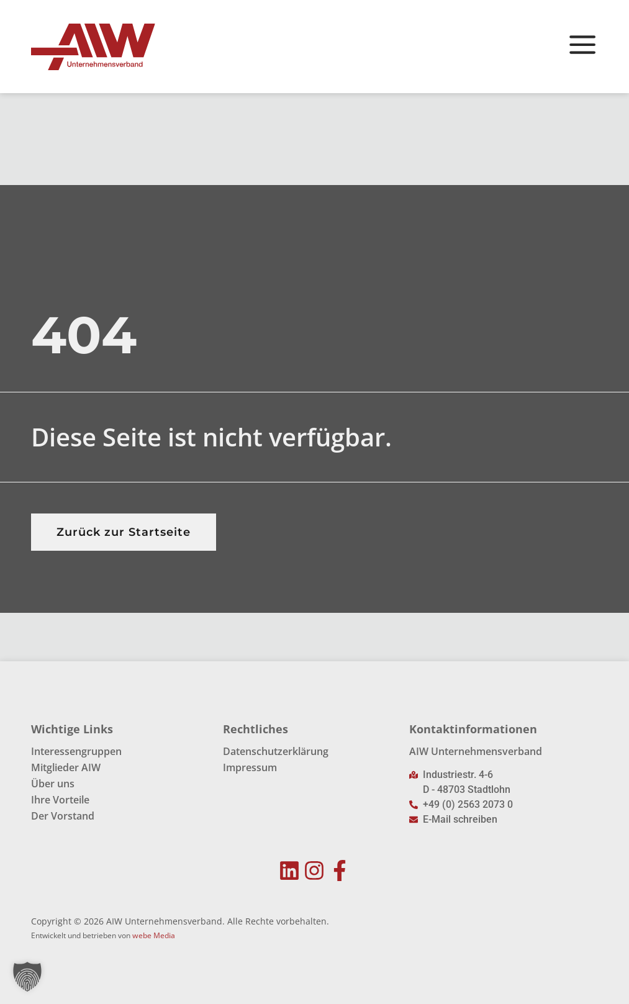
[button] (27, 976)
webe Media (153, 936)
